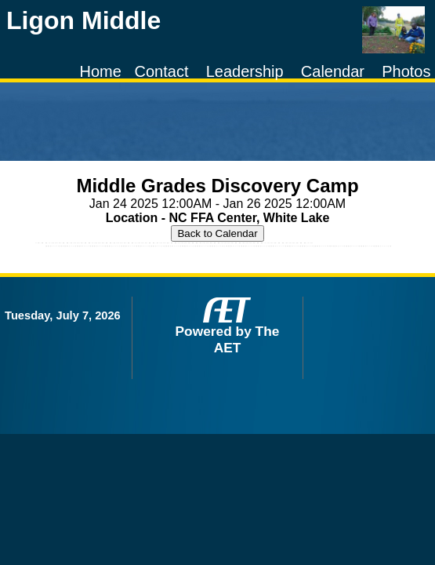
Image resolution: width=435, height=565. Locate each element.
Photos (406, 71)
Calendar (332, 71)
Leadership (245, 71)
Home (100, 71)
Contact (162, 71)
